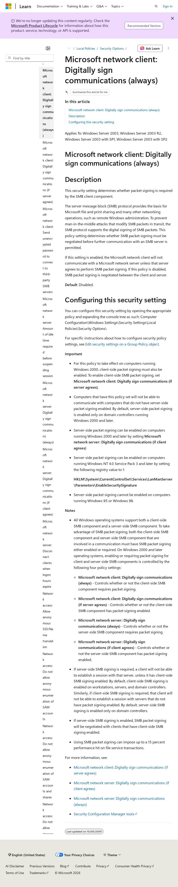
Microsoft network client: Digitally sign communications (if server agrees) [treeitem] (48, 172)
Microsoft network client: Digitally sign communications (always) (114, 110)
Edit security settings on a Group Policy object (122, 344)
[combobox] (30, 58)
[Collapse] (48, 48)
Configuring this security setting (91, 122)
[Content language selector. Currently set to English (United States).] (27, 854)
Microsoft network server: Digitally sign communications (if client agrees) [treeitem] (48, 482)
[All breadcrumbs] (69, 48)
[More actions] (168, 48)
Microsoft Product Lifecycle (34, 25)
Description (77, 116)
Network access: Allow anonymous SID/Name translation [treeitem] (48, 620)
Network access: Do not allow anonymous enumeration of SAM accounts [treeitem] (48, 686)
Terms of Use (15, 873)
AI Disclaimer (15, 866)
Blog (63, 866)
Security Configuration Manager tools (104, 813)
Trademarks (37, 873)
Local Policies (85, 48)
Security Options (112, 48)
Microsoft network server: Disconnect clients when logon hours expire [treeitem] (48, 554)
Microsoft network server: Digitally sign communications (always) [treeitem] (48, 412)
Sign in (167, 6)
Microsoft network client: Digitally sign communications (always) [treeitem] (48, 103)
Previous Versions (42, 866)
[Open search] (156, 6)
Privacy (101, 866)
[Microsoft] (9, 6)
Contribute (83, 866)
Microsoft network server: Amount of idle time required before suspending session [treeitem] (48, 337)
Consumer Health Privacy (133, 866)
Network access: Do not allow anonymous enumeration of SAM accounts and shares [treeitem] (48, 761)
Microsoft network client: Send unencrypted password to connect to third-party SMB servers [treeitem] (48, 250)
